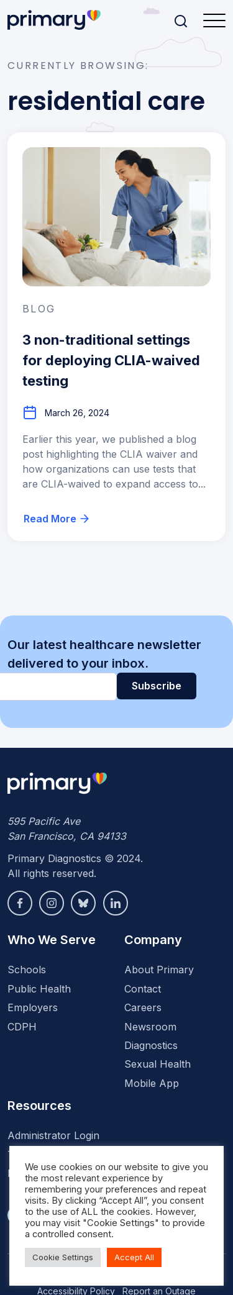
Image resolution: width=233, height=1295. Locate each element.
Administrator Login (53, 1135)
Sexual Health (157, 1064)
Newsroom (150, 1026)
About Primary (159, 969)
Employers (32, 1007)
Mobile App (151, 1083)
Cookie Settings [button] (62, 1257)
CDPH (22, 1026)
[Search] (180, 20)
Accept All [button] (134, 1257)
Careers (143, 1007)
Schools (26, 969)
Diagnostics (151, 1045)
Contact (142, 989)
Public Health (39, 989)
